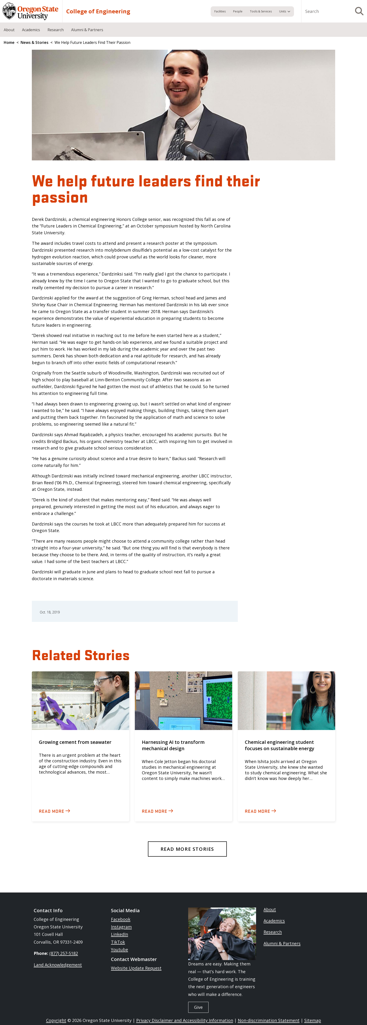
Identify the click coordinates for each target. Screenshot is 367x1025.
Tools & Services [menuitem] (261, 11)
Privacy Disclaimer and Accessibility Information (184, 1020)
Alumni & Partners (282, 943)
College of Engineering (98, 11)
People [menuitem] (237, 11)
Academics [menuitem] (31, 29)
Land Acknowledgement (58, 965)
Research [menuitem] (56, 29)
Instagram (121, 927)
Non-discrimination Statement (269, 1020)
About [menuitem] (9, 29)
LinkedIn (119, 934)
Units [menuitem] (282, 11)
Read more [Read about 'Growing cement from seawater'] (51, 811)
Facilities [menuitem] (220, 11)
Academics (274, 920)
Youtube (119, 949)
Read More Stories (187, 849)
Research (273, 932)
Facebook (120, 919)
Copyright (56, 1020)
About (270, 909)
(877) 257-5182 (63, 953)
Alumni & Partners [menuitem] (87, 29)
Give (198, 1007)
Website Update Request (136, 968)
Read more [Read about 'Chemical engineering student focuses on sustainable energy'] (257, 811)
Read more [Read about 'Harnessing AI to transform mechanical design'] (154, 811)
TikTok (118, 942)
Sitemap (312, 1020)
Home (9, 42)
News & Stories (34, 42)
